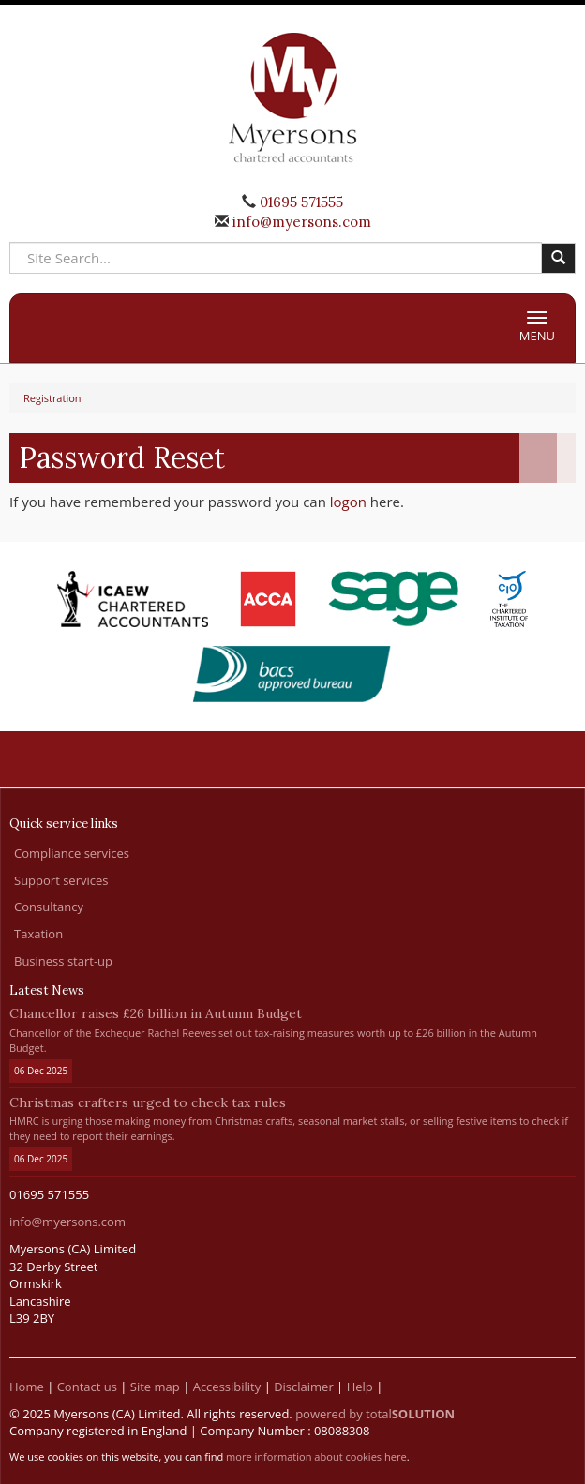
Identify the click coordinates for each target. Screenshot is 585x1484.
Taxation (38, 933)
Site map (155, 1386)
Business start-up (63, 960)
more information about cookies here (316, 1456)
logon (348, 501)
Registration (52, 398)
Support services (61, 880)
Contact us (87, 1386)
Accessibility (227, 1386)
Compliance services (71, 853)
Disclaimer (304, 1386)
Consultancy (48, 906)
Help (360, 1386)
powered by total (375, 1413)
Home (26, 1386)
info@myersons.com (300, 222)
